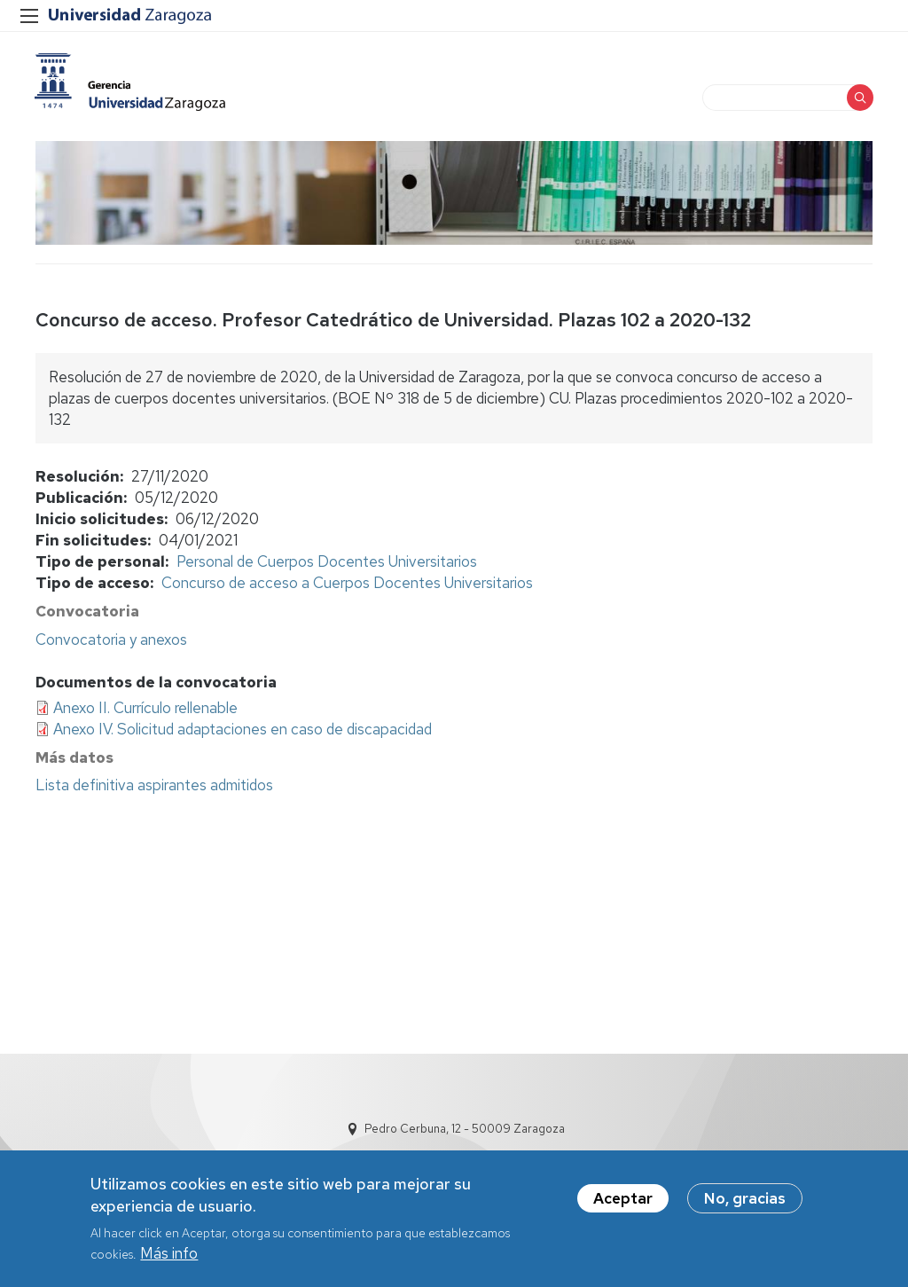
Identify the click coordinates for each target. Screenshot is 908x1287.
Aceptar (623, 1199)
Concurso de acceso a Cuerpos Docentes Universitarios (347, 584)
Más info (169, 1254)
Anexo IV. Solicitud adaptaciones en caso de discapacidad (242, 731)
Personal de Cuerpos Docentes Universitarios (326, 563)
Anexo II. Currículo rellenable (145, 709)
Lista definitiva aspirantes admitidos (154, 787)
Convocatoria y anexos (111, 640)
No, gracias (745, 1199)
